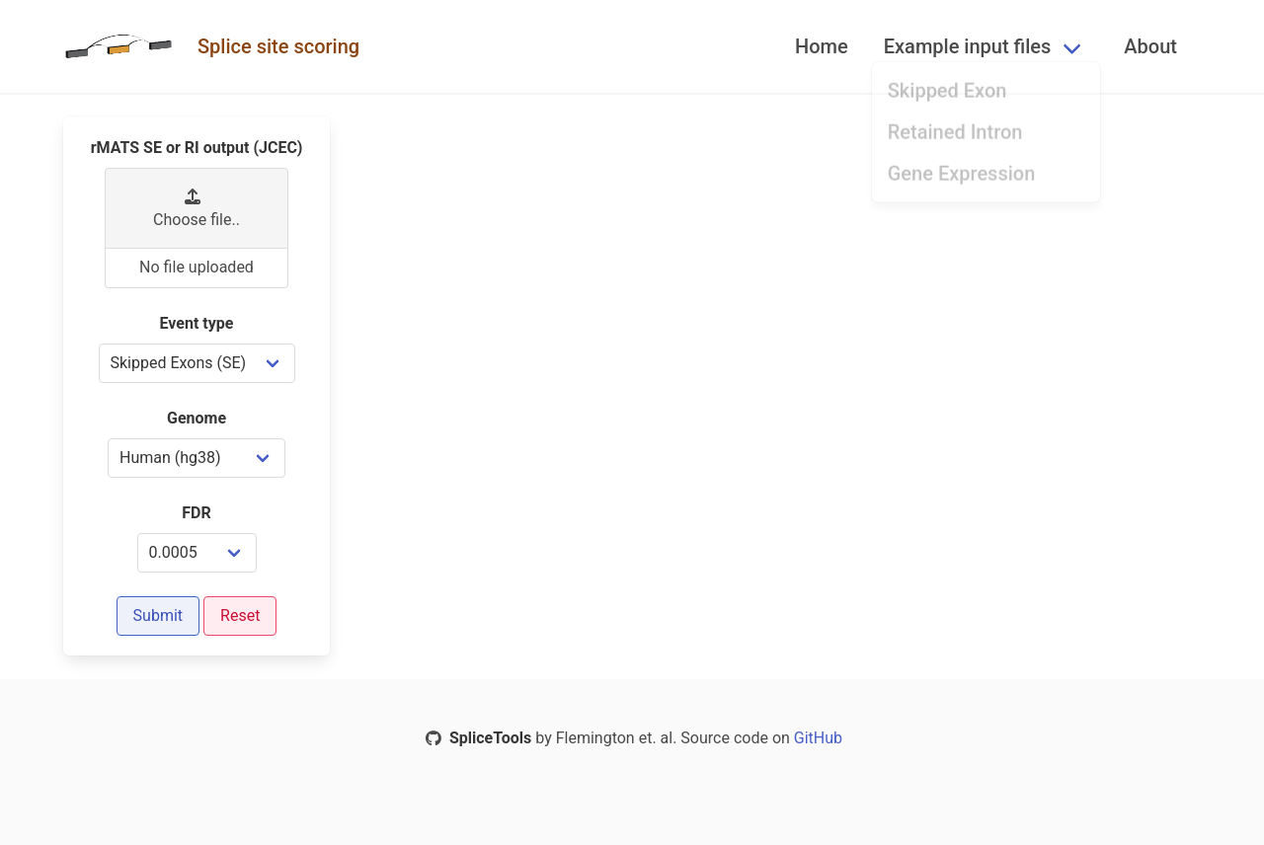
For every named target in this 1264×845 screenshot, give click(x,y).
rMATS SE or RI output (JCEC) (197, 147)
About (1150, 46)
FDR (196, 512)
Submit (158, 615)
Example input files (968, 46)
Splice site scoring (278, 46)
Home (821, 46)
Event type (197, 323)
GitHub (816, 738)
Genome (196, 418)
